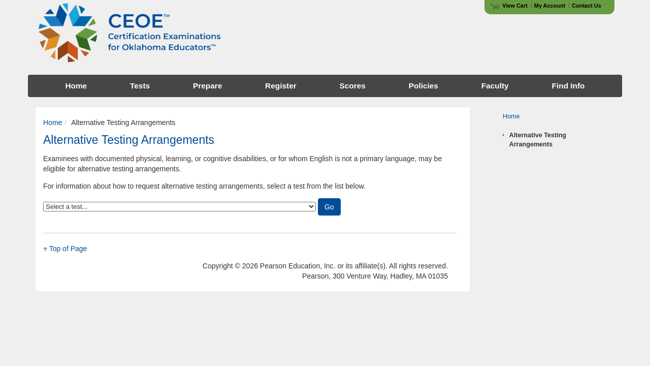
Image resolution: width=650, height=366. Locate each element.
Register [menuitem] (281, 85)
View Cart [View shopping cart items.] (509, 6)
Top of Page (68, 249)
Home (52, 122)
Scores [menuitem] (353, 85)
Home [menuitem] (76, 85)
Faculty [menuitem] (495, 85)
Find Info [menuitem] (568, 85)
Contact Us (586, 6)
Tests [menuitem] (140, 85)
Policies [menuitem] (423, 85)
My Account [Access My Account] (549, 6)
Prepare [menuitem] (207, 85)
